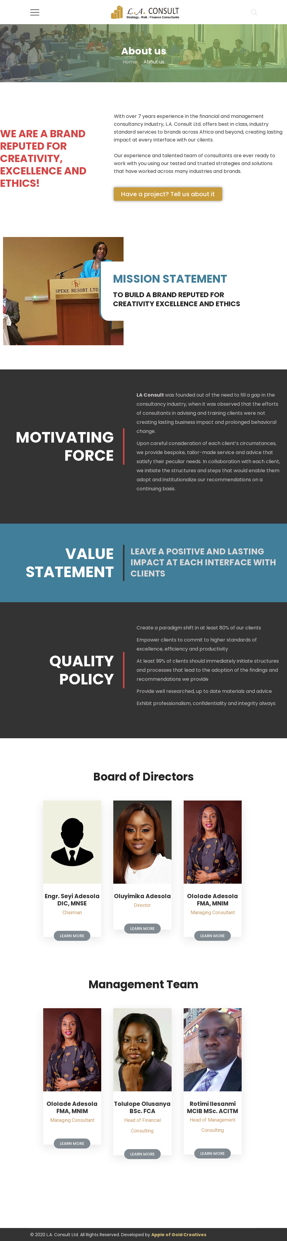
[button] (168, 194)
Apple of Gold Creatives (178, 1235)
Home (130, 61)
